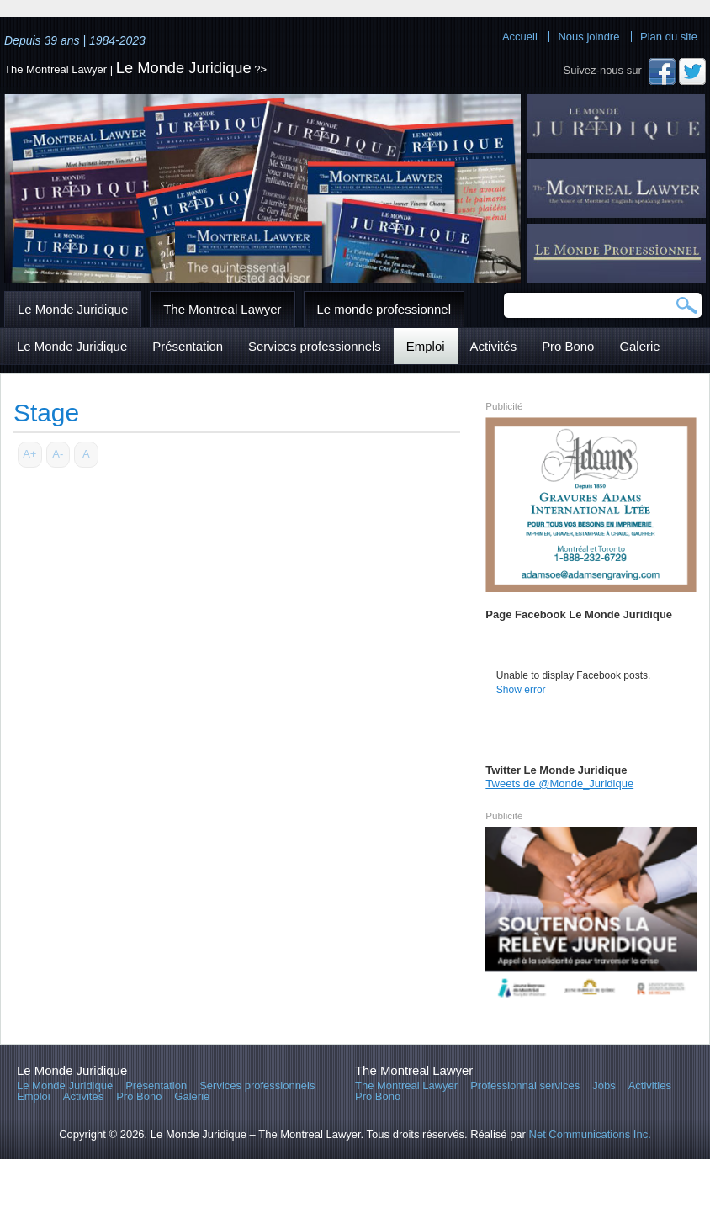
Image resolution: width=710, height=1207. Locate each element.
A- (57, 453)
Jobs (603, 1085)
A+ (29, 453)
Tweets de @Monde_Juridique (559, 783)
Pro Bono (568, 346)
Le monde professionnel (384, 309)
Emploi (425, 346)
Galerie (639, 346)
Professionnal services (525, 1085)
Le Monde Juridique (184, 68)
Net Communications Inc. (590, 1134)
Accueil (520, 36)
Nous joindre (588, 36)
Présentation (187, 346)
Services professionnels (314, 346)
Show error (521, 690)
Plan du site (668, 36)
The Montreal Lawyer (222, 309)
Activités (493, 346)
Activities (649, 1085)
